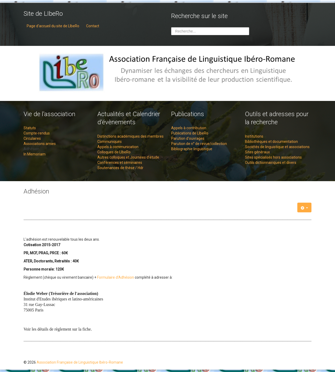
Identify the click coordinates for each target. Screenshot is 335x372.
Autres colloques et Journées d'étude (128, 157)
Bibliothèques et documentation (271, 141)
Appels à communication (117, 147)
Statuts (30, 128)
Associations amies (40, 144)
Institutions (254, 136)
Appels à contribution (188, 128)
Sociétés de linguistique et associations (277, 147)
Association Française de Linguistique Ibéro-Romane (80, 362)
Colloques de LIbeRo (114, 152)
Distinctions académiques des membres (130, 136)
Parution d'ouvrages (187, 138)
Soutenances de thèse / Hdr (120, 168)
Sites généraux (257, 152)
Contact (92, 26)
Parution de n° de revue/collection (199, 144)
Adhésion (31, 149)
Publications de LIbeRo (189, 133)
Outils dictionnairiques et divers (270, 162)
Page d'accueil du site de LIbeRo (53, 26)
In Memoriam (35, 154)
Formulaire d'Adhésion (115, 277)
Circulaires (32, 138)
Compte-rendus (37, 133)
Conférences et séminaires (119, 162)
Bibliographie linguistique (191, 149)
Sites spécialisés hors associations (273, 157)
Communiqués (109, 141)
